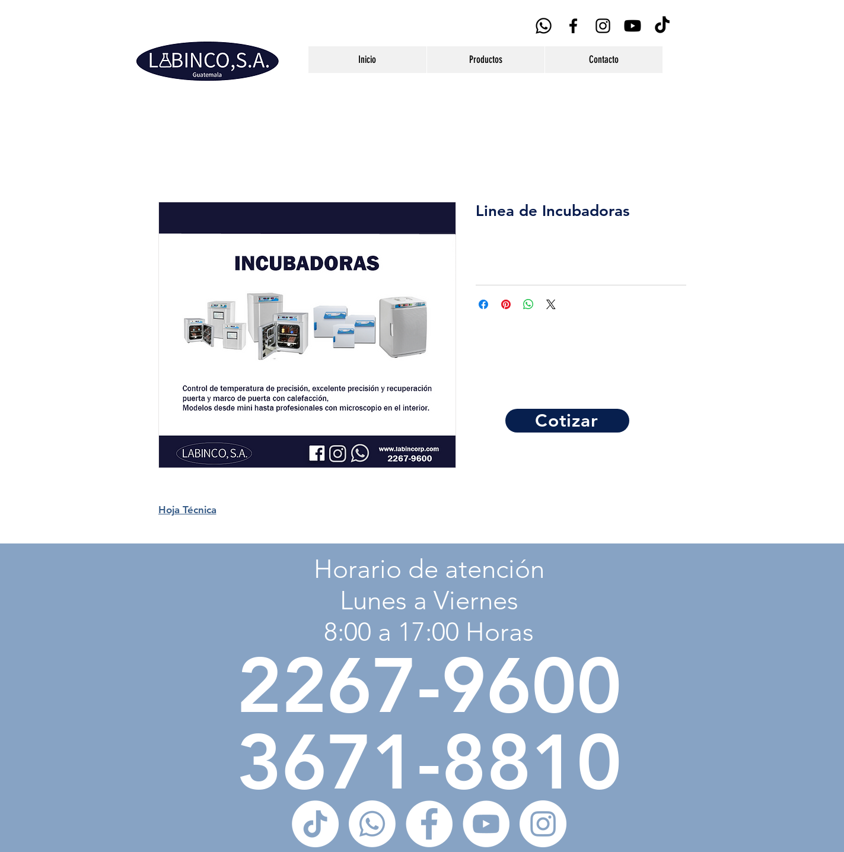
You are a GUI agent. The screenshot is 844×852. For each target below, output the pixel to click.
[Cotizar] (567, 421)
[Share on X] (551, 304)
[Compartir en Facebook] (483, 304)
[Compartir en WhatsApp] (528, 304)
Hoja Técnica (187, 510)
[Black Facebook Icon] (573, 26)
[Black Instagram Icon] (603, 26)
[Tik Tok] (662, 26)
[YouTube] (632, 26)
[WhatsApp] (543, 26)
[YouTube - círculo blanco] (486, 823)
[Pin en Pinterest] (506, 304)
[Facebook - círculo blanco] (429, 823)
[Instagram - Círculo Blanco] (543, 823)
